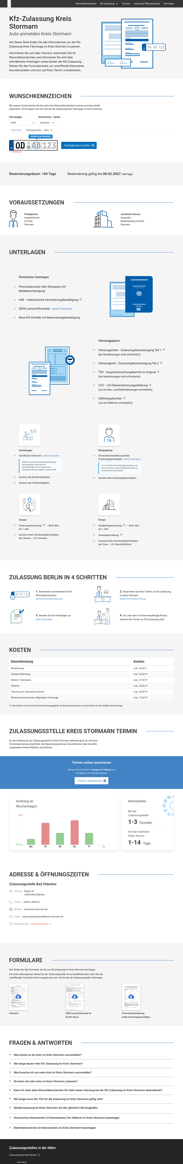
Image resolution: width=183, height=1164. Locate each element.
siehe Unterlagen (44, 619)
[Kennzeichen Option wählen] (47, 123)
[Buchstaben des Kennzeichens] (36, 145)
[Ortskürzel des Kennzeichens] (20, 145)
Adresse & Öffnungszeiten (147, 3)
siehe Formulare (62, 308)
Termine (126, 3)
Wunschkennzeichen (86, 3)
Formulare (169, 3)
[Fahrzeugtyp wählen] (23, 123)
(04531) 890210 (31, 902)
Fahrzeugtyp (15, 117)
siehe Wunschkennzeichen (49, 598)
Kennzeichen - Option (49, 117)
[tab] (16, 130)
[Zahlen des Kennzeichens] (49, 145)
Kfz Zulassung (107, 3)
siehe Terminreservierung (132, 598)
